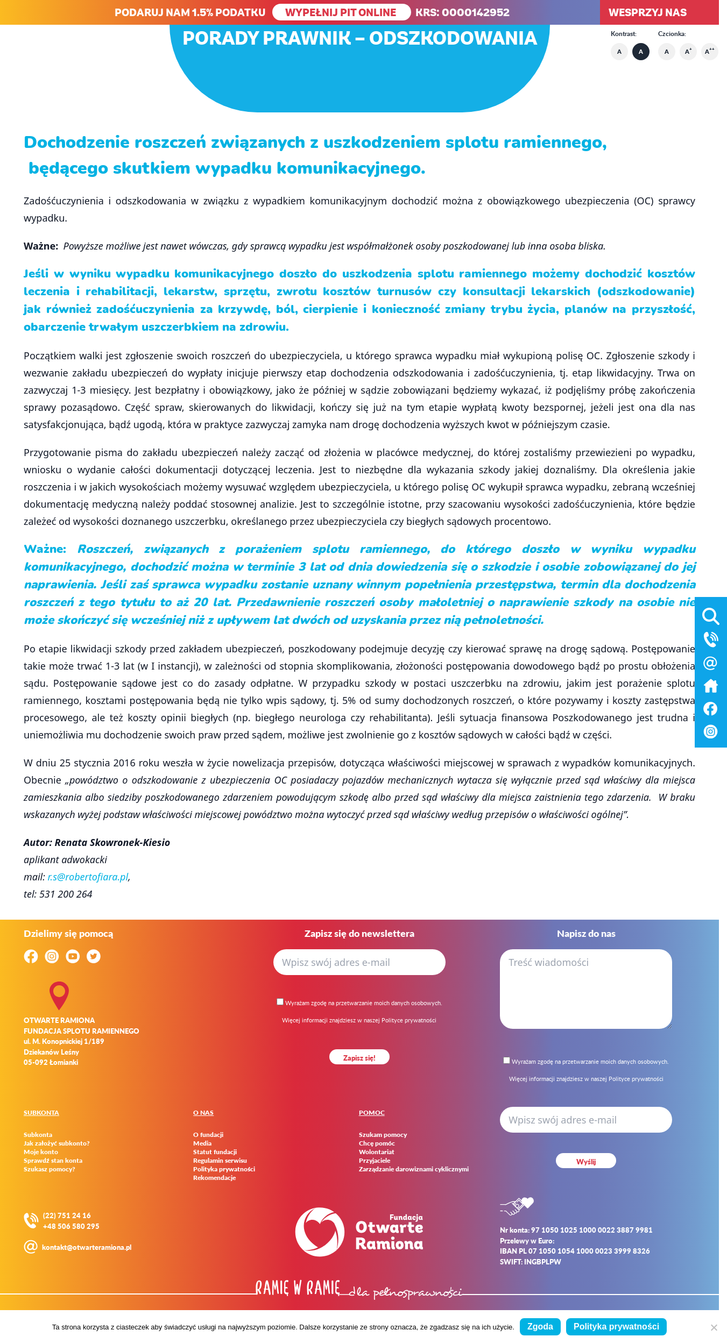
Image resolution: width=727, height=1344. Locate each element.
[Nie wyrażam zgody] (713, 1327)
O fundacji (208, 1134)
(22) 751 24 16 (67, 1215)
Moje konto (41, 1152)
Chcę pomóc (377, 1143)
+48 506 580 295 (71, 1226)
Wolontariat (376, 1152)
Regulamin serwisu (220, 1160)
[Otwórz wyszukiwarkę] (711, 614)
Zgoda (540, 1326)
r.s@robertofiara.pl (88, 876)
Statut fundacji (215, 1152)
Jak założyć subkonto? (57, 1143)
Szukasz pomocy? (49, 1169)
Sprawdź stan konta (53, 1160)
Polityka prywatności (224, 1169)
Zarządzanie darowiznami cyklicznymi (414, 1169)
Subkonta (38, 1134)
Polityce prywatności (409, 1020)
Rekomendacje (214, 1178)
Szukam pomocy (383, 1134)
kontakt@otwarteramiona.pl (86, 1247)
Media (202, 1143)
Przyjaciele (374, 1160)
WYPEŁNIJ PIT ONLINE (341, 12)
